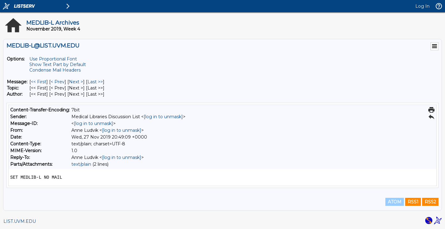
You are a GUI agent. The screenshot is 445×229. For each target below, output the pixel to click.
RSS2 (430, 202)
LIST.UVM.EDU (19, 221)
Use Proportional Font (53, 59)
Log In (422, 6)
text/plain (81, 164)
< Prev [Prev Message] (58, 82)
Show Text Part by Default (57, 64)
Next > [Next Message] (76, 82)
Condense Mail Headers (55, 70)
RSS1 (413, 202)
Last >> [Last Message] (95, 82)
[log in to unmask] (163, 116)
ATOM (394, 202)
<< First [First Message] (38, 82)
